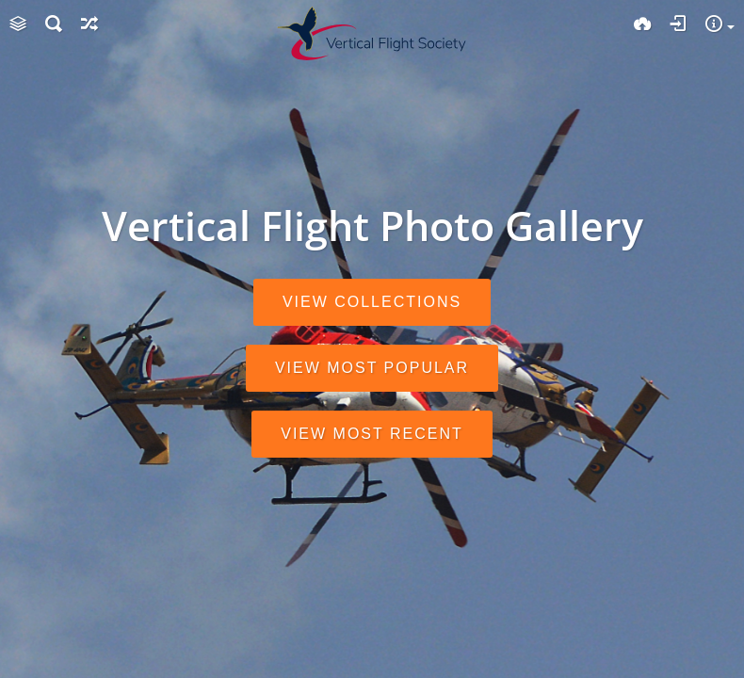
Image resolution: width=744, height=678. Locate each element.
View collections (372, 302)
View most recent (372, 434)
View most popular (372, 368)
